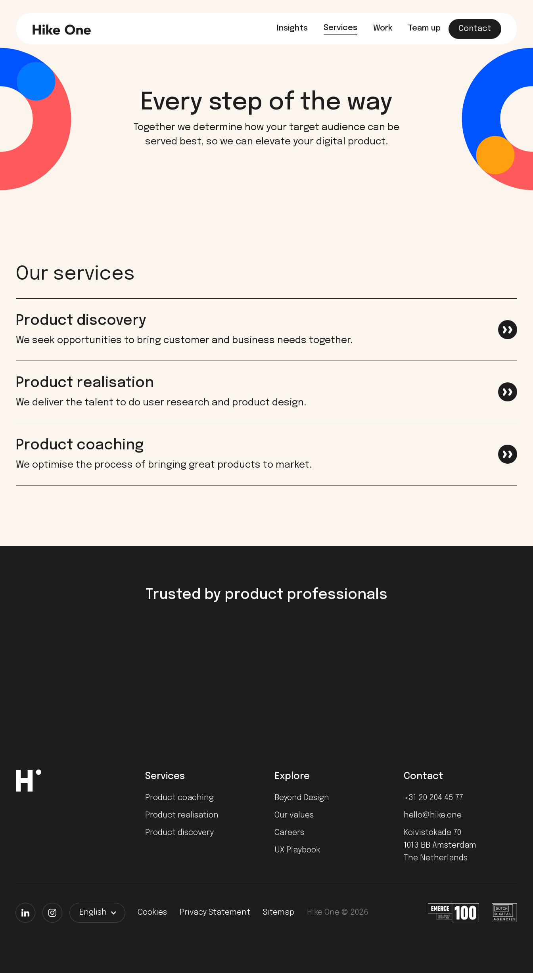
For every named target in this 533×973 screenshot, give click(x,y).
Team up (424, 28)
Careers (289, 833)
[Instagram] (52, 912)
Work (382, 28)
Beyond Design (301, 798)
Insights (292, 28)
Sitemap (278, 912)
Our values (294, 815)
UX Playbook (297, 850)
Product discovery (179, 833)
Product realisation (182, 815)
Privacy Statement (215, 912)
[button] (97, 912)
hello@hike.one (433, 815)
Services (340, 28)
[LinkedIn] (25, 912)
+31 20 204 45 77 (433, 798)
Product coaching (179, 798)
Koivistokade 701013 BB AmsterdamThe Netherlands (440, 845)
